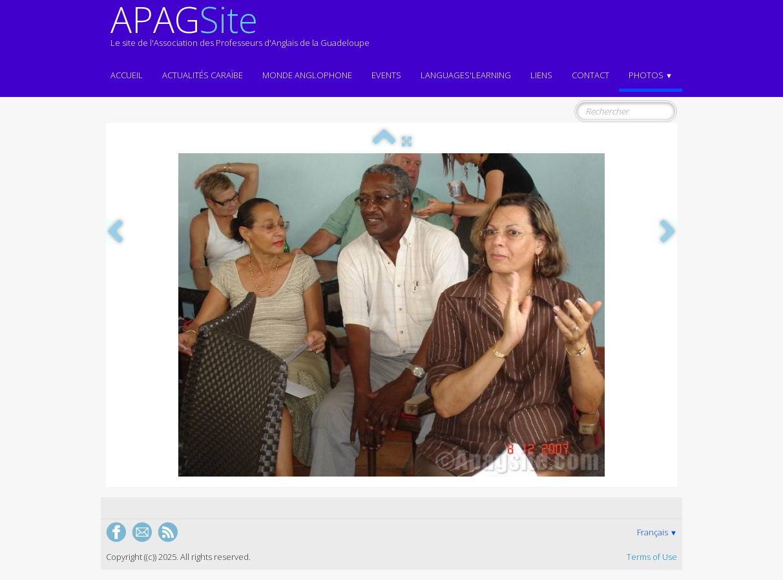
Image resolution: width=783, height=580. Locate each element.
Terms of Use (652, 557)
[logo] (240, 31)
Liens (541, 75)
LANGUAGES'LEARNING (466, 75)
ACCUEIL (126, 75)
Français (657, 532)
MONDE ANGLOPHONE (307, 75)
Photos (651, 75)
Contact (590, 75)
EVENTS (386, 75)
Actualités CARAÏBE (202, 75)
